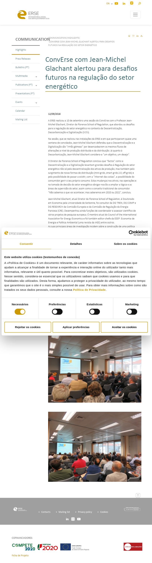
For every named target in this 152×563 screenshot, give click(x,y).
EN (108, 3)
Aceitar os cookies (124, 327)
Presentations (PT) (25, 93)
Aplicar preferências (75, 327)
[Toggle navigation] (135, 14)
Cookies (104, 512)
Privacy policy (85, 512)
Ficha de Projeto (20, 555)
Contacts (45, 512)
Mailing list (64, 512)
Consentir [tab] (26, 243)
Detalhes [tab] (76, 243)
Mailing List (21, 119)
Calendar (20, 111)
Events (26, 102)
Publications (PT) (26, 84)
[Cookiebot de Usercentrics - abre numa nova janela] (131, 233)
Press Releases (22, 59)
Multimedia (26, 76)
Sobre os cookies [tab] (125, 243)
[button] (139, 2)
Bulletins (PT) (22, 67)
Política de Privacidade (89, 289)
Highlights (20, 50)
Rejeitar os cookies (27, 327)
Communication (27, 39)
